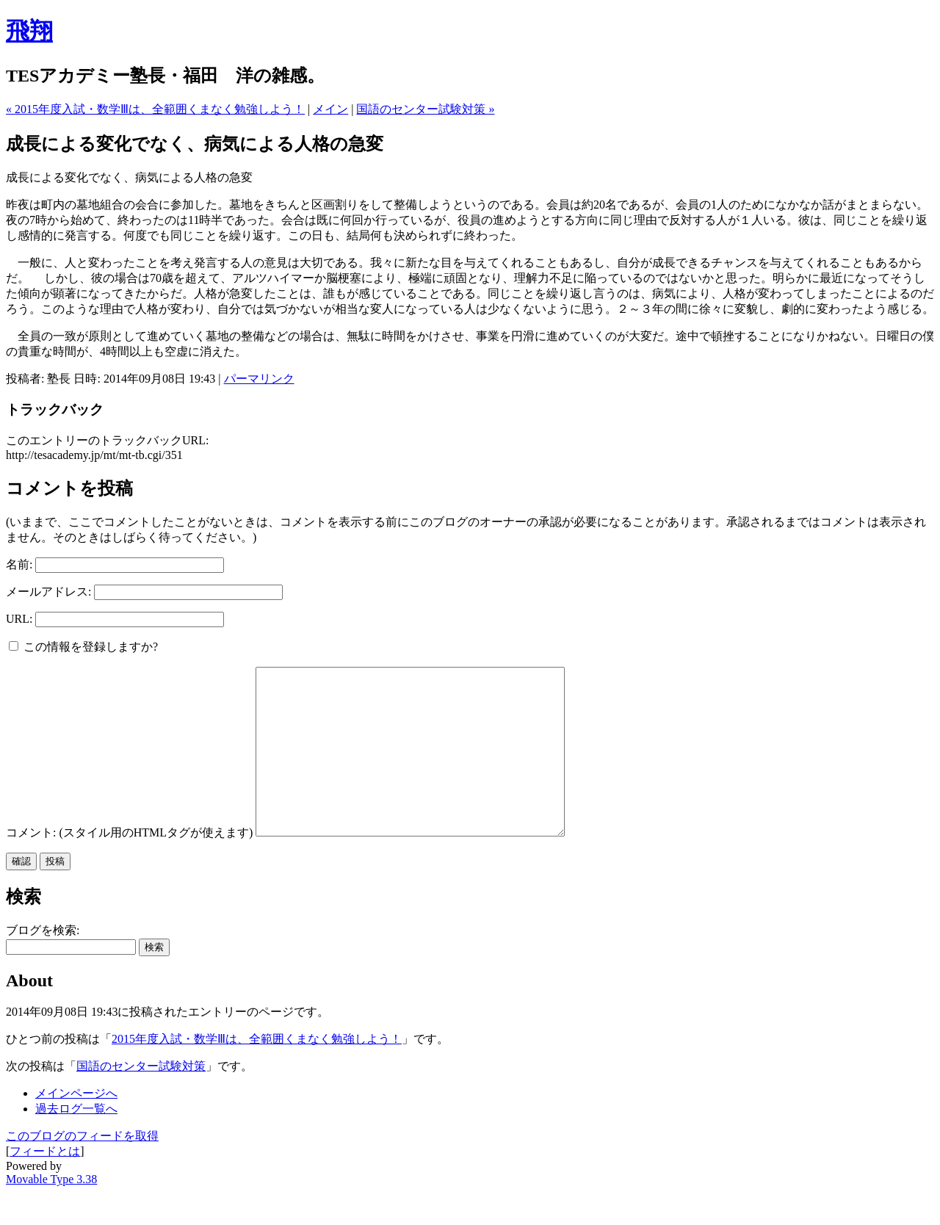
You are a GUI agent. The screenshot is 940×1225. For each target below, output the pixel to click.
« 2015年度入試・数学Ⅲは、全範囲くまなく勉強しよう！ (155, 109)
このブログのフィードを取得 (82, 1169)
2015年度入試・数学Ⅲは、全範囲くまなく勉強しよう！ (257, 1072)
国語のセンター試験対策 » (425, 109)
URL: (19, 618)
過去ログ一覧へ (76, 1141)
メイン (330, 109)
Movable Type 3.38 (51, 1212)
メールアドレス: (48, 591)
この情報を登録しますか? (83, 646)
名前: (19, 564)
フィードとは (45, 1184)
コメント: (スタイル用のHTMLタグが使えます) (129, 865)
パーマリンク (259, 378)
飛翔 (29, 31)
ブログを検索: (42, 963)
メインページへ (76, 1126)
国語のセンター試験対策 (141, 1099)
